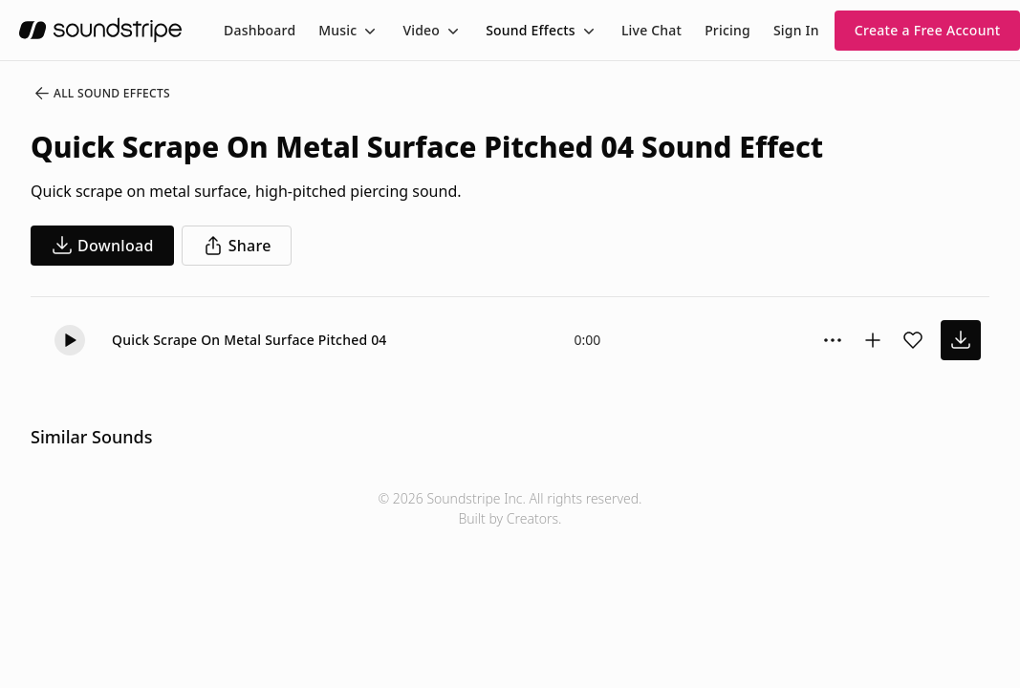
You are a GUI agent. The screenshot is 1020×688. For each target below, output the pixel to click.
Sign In (796, 30)
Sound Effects (530, 30)
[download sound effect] (961, 340)
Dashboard (259, 30)
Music (337, 30)
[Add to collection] (873, 340)
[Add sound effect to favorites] (913, 340)
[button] (69, 340)
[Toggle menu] (368, 30)
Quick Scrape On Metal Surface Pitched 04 (249, 340)
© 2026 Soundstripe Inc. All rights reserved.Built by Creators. (509, 508)
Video (421, 30)
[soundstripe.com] (100, 30)
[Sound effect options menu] (833, 340)
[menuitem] (259, 30)
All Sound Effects (101, 93)
